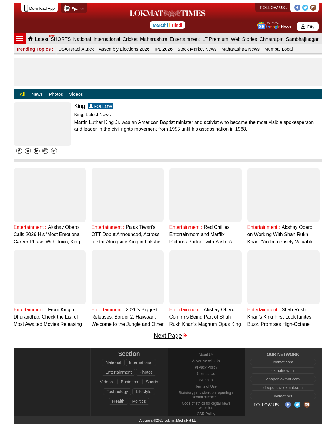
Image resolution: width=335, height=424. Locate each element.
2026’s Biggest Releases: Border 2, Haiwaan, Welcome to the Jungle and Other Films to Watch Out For (128, 317)
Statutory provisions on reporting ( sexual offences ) (206, 395)
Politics (139, 401)
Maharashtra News (240, 49)
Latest (42, 39)
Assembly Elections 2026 (124, 49)
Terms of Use (206, 386)
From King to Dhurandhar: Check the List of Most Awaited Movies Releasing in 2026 (48, 317)
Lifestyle (143, 391)
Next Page (168, 335)
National (82, 39)
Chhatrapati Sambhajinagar (289, 39)
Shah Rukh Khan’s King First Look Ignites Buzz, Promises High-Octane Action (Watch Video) (279, 317)
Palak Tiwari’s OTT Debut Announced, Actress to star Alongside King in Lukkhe (126, 234)
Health (118, 401)
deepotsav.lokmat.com (283, 387)
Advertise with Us (206, 361)
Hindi (177, 25)
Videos (76, 94)
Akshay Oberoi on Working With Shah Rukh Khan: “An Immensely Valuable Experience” (280, 235)
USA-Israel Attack (76, 49)
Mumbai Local (278, 49)
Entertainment (185, 39)
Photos (56, 94)
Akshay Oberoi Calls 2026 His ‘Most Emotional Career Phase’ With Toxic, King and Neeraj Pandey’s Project (47, 235)
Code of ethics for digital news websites (206, 405)
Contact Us (206, 374)
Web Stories (244, 39)
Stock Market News (196, 49)
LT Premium (215, 39)
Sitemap (206, 380)
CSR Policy (206, 414)
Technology (117, 391)
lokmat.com (283, 362)
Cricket (130, 39)
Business (129, 381)
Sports (152, 381)
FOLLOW (100, 106)
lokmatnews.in (282, 370)
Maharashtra (153, 39)
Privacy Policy (206, 367)
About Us (206, 354)
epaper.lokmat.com (283, 379)
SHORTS (61, 39)
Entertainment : (30, 227)
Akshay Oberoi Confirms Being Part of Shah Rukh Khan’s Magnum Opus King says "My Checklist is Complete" (205, 317)
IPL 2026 (164, 49)
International (106, 39)
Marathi (160, 25)
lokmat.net (283, 396)
